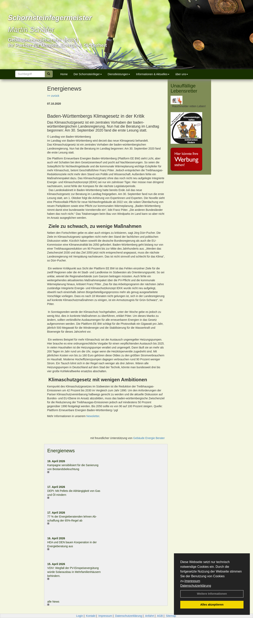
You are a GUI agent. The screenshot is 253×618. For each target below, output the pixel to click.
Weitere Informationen (212, 593)
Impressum (192, 581)
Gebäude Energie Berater (149, 438)
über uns (181, 74)
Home (64, 74)
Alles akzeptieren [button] (212, 604)
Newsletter (92, 416)
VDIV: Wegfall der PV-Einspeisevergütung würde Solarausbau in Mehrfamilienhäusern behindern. (74, 571)
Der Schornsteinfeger (88, 74)
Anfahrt (149, 615)
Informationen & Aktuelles (152, 74)
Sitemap (171, 615)
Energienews (61, 450)
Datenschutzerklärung (195, 585)
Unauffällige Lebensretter (184, 88)
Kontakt (90, 615)
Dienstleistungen (119, 74)
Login (79, 615)
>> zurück (53, 95)
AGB (160, 615)
